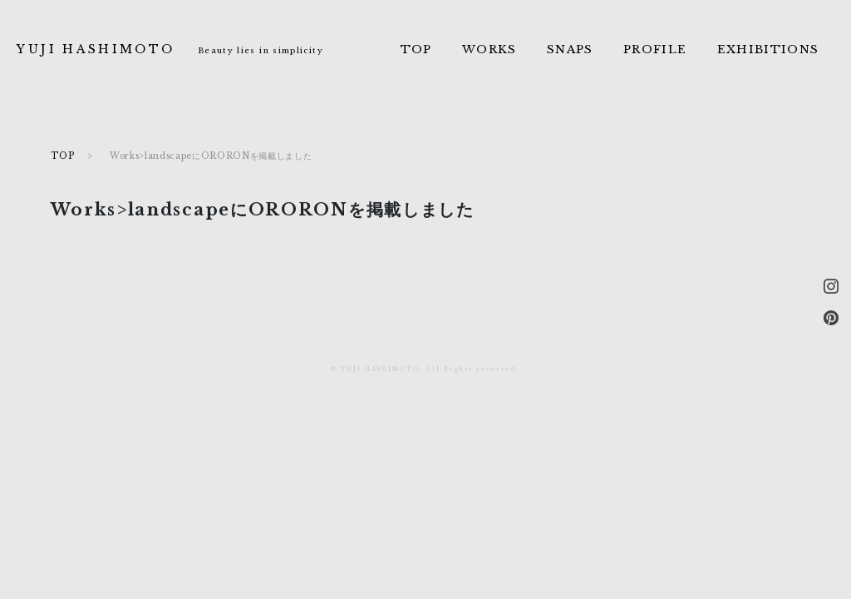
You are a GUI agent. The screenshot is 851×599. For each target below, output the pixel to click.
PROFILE (654, 49)
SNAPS (570, 49)
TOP (416, 49)
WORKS (489, 49)
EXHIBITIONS (768, 49)
